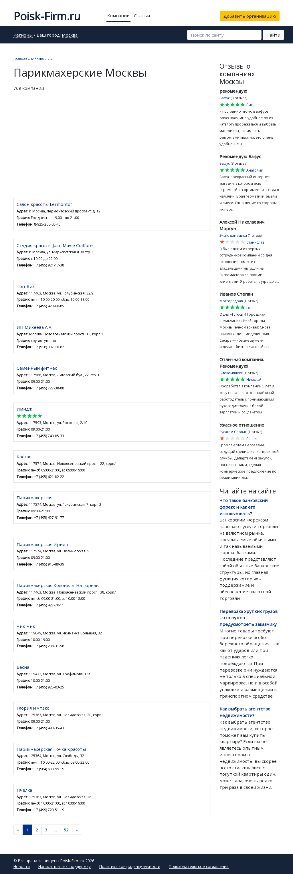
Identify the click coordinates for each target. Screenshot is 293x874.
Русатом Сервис (233, 431)
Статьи (142, 15)
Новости (21, 866)
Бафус (224, 97)
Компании (118, 15)
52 (66, 830)
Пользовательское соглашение (199, 866)
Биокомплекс (231, 373)
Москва (70, 35)
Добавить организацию (249, 16)
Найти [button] (273, 35)
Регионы (23, 35)
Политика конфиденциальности (129, 866)
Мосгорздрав (231, 300)
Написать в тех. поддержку (64, 866)
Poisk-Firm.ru (46, 16)
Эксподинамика (233, 235)
